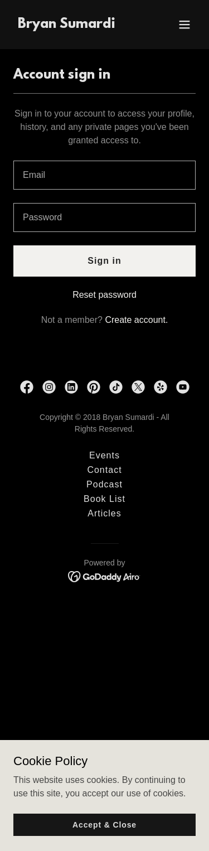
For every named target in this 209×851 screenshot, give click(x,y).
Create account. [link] (136, 320)
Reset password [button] (104, 294)
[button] (184, 24)
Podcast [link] (104, 484)
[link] (66, 25)
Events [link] (104, 455)
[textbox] (104, 175)
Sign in (104, 260)
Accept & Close (104, 824)
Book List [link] (104, 499)
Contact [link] (104, 470)
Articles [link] (104, 513)
